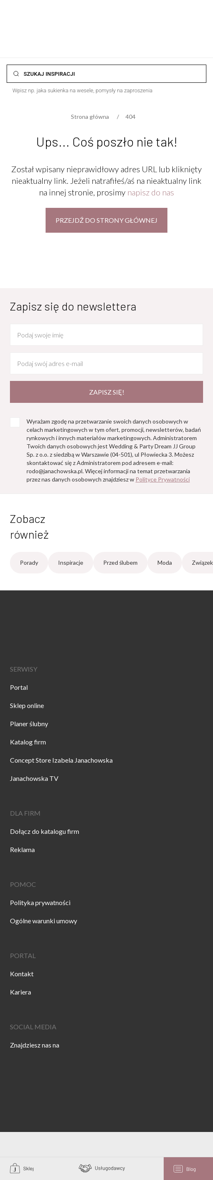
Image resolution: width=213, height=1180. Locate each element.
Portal (19, 687)
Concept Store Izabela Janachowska (61, 760)
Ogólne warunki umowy (43, 921)
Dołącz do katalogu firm (44, 831)
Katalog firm (28, 742)
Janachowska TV (34, 778)
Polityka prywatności (40, 902)
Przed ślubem (120, 562)
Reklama (22, 849)
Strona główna (90, 116)
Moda (164, 562)
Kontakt (22, 974)
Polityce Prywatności (163, 479)
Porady (29, 562)
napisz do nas (150, 192)
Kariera (20, 992)
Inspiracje (70, 562)
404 (131, 116)
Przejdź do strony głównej (106, 220)
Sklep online (27, 705)
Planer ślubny (29, 723)
